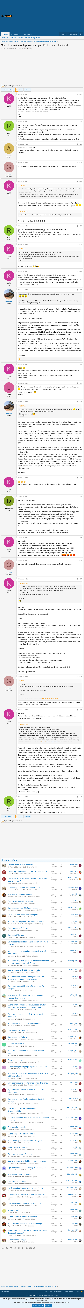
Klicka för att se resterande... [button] (50, 698)
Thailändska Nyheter (33, 890)
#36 (81, 560)
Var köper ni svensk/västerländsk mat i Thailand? (28, 1083)
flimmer (75, 962)
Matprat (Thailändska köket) (31, 1156)
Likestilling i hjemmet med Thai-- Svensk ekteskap (28, 872)
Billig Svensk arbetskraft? (18, 1147)
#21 (81, 94)
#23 (81, 144)
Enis (76, 1142)
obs (9, 1069)
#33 (81, 478)
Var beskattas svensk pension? (20, 865)
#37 (81, 579)
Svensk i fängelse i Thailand (19, 1174)
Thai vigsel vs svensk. (17, 1127)
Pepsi (76, 1162)
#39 (81, 710)
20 (44, 1197)
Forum (5, 34)
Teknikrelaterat (30, 937)
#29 (81, 290)
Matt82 (10, 1176)
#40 (81, 797)
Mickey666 (74, 1232)
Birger (9, 1242)
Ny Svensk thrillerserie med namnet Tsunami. (26, 1188)
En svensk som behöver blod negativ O (24, 915)
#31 (81, 383)
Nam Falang (74, 873)
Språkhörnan (26, 1242)
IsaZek (10, 1046)
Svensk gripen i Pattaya (17, 1037)
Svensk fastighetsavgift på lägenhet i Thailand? (27, 1067)
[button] (20, 34)
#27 (81, 244)
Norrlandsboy (74, 896)
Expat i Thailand (30, 972)
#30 (81, 364)
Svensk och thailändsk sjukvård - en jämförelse (27, 1195)
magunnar (75, 1182)
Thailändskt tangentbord (32, 38)
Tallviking (10, 1000)
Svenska (5, 1291)
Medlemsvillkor (58, 1291)
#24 (81, 162)
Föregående (7, 90)
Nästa (27, 90)
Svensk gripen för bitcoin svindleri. (22, 1134)
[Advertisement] (55, 16)
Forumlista (4, 38)
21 (46, 1197)
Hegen (76, 1119)
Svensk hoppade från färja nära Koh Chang (26, 888)
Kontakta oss (48, 1291)
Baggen (75, 1128)
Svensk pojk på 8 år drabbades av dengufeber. (27, 1161)
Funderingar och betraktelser (32, 924)
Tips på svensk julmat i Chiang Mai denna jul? (27, 1168)
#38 (81, 676)
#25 (81, 181)
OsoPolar (10, 867)
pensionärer (27, 48)
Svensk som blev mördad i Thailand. (23, 1217)
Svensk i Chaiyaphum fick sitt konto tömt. (25, 1203)
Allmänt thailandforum (26, 874)
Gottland (75, 1155)
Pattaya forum (32, 1062)
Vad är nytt (15, 34)
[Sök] (81, 34)
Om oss (20, 38)
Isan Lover (11, 890)
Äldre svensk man (15, 1060)
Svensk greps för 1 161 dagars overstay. (24, 970)
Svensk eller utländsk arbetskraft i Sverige (25, 1224)
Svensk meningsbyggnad (18, 1240)
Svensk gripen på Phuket (18, 928)
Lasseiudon (74, 997)
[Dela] (77, 94)
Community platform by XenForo (42, 1295)
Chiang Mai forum (30, 1170)
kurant (76, 1045)
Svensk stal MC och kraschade (20, 901)
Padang (10, 1085)
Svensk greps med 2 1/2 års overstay (23, 908)
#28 (81, 271)
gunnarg (75, 971)
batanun (10, 1170)
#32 (81, 402)
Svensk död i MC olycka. (18, 1030)
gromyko (10, 937)
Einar (9, 874)
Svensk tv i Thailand (16, 935)
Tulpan (10, 1235)
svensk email (13, 1210)
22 (9, 1198)
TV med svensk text (16, 1044)
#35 (81, 537)
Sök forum (13, 38)
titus (76, 1061)
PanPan (10, 917)
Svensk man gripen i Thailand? (20, 894)
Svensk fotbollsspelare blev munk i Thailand (26, 922)
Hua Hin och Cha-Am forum (34, 1122)
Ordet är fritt (30, 867)
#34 (81, 496)
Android (75, 1241)
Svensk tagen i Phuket (17, 1181)
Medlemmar (28, 34)
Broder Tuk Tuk (73, 880)
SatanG (75, 1006)
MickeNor (75, 889)
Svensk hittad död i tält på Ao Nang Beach (25, 1023)
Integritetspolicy (69, 1291)
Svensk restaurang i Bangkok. (20, 1154)
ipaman (10, 1212)
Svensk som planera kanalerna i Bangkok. (25, 1141)
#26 (81, 226)
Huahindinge (74, 909)
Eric (9, 1129)
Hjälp (77, 1291)
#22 (81, 121)
